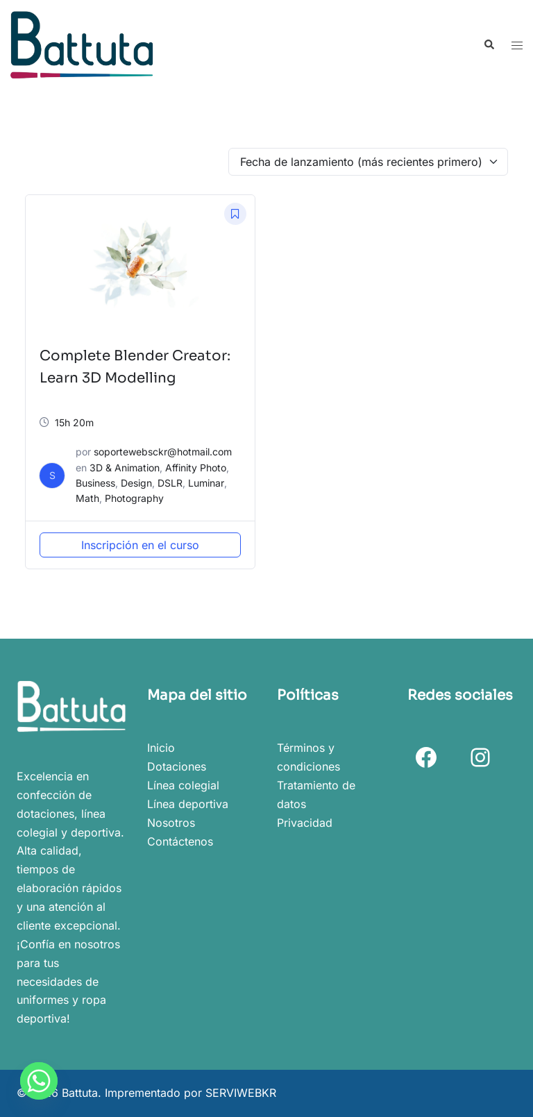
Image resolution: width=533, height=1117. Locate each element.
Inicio (161, 748)
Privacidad (304, 823)
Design (136, 483)
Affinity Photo (195, 467)
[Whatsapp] (39, 1081)
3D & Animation (125, 467)
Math (87, 498)
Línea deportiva (187, 804)
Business (95, 483)
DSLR (170, 483)
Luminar (206, 483)
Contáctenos (180, 841)
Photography (134, 498)
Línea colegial (183, 785)
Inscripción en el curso (140, 545)
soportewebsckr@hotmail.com (163, 451)
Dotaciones (176, 766)
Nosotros (171, 823)
